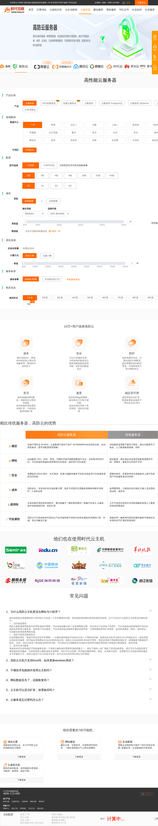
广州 (32, 125)
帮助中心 (6, 808)
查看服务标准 (73, 279)
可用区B (29, 150)
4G (56, 185)
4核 (56, 175)
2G (42, 185)
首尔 (94, 132)
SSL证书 (124, 9)
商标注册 (33, 801)
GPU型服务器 (50, 102)
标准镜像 (29, 201)
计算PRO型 (48, 165)
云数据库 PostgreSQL (112, 103)
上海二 (115, 125)
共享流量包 (30, 109)
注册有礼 (141, 2)
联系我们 (23, 808)
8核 (70, 175)
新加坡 (136, 125)
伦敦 (94, 140)
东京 (136, 132)
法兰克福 (53, 132)
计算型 (30, 165)
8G (70, 185)
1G (28, 185)
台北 (115, 132)
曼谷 (74, 132)
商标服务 (111, 9)
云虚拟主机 (56, 9)
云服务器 (85, 9)
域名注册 (6, 801)
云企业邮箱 (71, 9)
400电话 (41, 801)
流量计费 (47, 256)
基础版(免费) (31, 279)
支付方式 (32, 808)
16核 (84, 175)
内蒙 (94, 125)
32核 (98, 175)
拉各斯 (115, 140)
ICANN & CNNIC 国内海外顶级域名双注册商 (28, 3)
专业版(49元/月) (52, 279)
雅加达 (32, 140)
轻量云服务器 (70, 102)
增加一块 (56, 231)
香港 (53, 125)
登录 (128, 3)
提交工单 (15, 808)
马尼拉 (136, 140)
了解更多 (21, 757)
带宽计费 (29, 256)
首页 (31, 9)
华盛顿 (32, 132)
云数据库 (89, 103)
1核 (28, 175)
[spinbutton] (130, 221)
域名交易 (40, 808)
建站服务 (98, 9)
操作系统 (26, 208)
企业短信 (137, 9)
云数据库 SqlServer (139, 103)
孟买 (53, 140)
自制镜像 (53, 201)
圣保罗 (74, 140)
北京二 (74, 125)
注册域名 (41, 9)
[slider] (79, 222)
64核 (112, 175)
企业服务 (150, 9)
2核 (42, 175)
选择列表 (52, 208)
